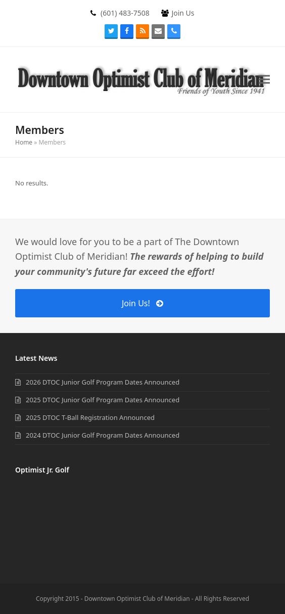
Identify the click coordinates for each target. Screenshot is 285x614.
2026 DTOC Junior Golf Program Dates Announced (102, 382)
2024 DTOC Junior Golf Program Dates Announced (102, 435)
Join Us (182, 13)
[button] (264, 79)
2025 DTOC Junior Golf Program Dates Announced (102, 399)
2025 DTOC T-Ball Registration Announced (90, 417)
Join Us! (142, 303)
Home (23, 142)
